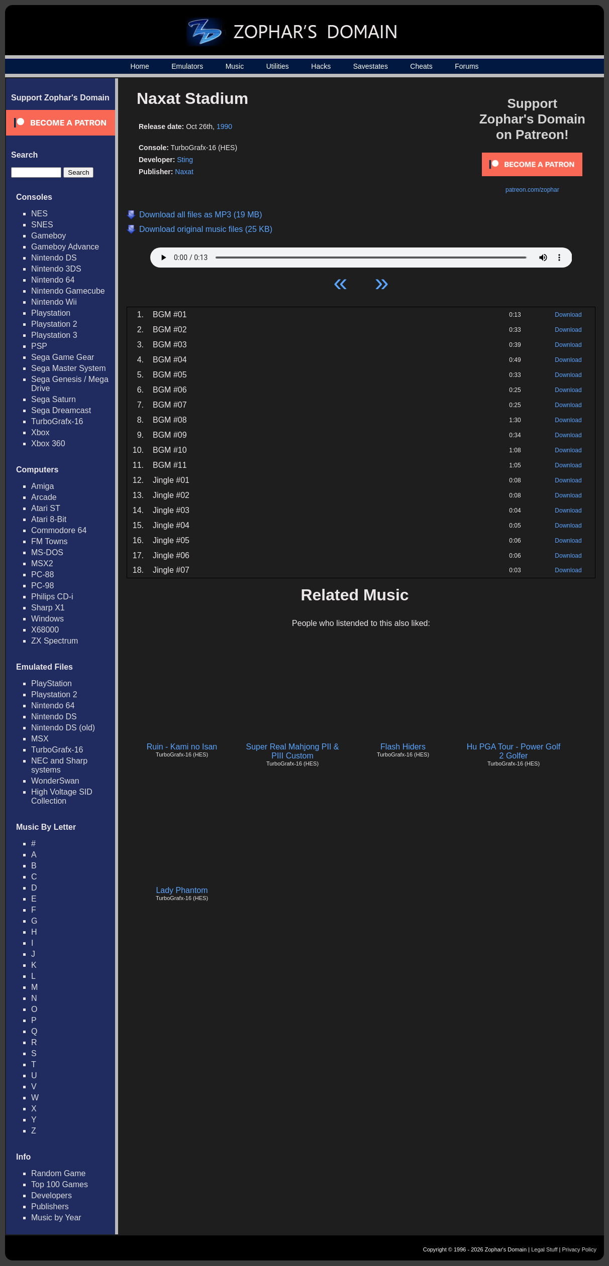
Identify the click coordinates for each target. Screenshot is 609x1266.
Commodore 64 (58, 530)
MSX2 (42, 563)
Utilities (277, 66)
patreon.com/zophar (532, 189)
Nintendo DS (54, 258)
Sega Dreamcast (61, 410)
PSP (39, 346)
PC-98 (42, 585)
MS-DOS (47, 552)
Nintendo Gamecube (68, 291)
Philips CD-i (52, 596)
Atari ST (45, 508)
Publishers (50, 1206)
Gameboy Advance (65, 246)
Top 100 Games (59, 1184)
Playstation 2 (54, 324)
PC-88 (42, 574)
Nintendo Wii (54, 302)
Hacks (321, 66)
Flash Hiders (403, 746)
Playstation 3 (54, 335)
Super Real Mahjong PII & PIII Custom (292, 751)
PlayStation (51, 683)
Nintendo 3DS (56, 269)
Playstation (50, 313)
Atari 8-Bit (48, 519)
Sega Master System (68, 368)
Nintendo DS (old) (63, 727)
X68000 (45, 629)
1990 (224, 126)
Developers (51, 1195)
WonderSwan (55, 781)
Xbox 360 (48, 443)
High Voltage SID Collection (61, 796)
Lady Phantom (182, 890)
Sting (185, 160)
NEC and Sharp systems (59, 765)
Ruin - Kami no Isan (182, 746)
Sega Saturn (53, 399)
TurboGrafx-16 (57, 421)
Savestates (370, 66)
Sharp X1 (48, 607)
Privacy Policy (579, 1249)
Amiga (42, 486)
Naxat (184, 172)
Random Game (58, 1173)
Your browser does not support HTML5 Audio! (361, 255)
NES (39, 213)
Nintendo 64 (52, 280)
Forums (466, 66)
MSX (40, 738)
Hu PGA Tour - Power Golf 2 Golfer (513, 751)
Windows (47, 618)
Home (139, 66)
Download (568, 314)
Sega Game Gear (62, 357)
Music (235, 66)
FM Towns (49, 541)
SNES (42, 224)
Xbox (40, 432)
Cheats (421, 66)
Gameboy (48, 235)
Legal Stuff (544, 1249)
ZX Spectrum (54, 641)
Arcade (44, 497)
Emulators (187, 66)
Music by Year (56, 1217)
